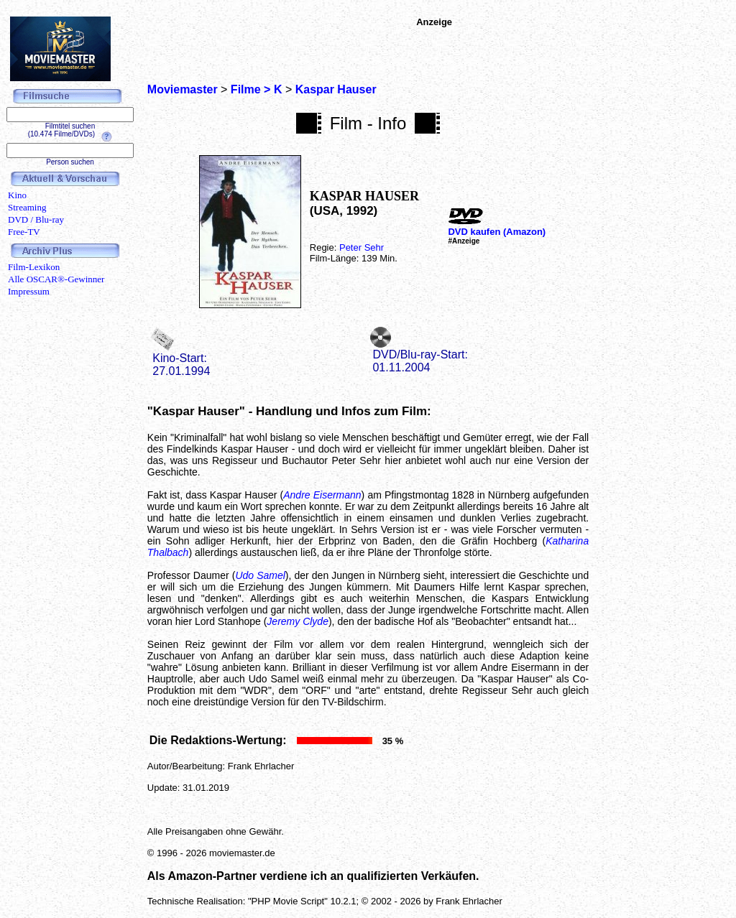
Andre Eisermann (322, 495)
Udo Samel (260, 575)
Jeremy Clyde (297, 621)
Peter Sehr (361, 247)
